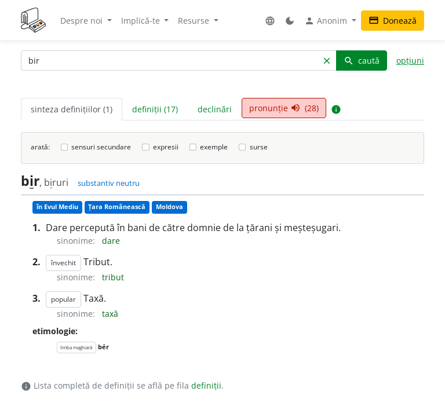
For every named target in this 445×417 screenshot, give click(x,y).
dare (111, 240)
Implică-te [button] (141, 20)
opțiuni (410, 60)
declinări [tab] (215, 109)
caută (362, 60)
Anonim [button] (326, 21)
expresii (165, 147)
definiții (206, 385)
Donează (393, 20)
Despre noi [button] (82, 20)
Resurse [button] (194, 20)
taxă (110, 313)
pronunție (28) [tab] (284, 108)
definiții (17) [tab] (155, 109)
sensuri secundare (101, 147)
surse (259, 147)
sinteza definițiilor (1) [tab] (71, 109)
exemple (214, 147)
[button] (270, 20)
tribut (113, 277)
